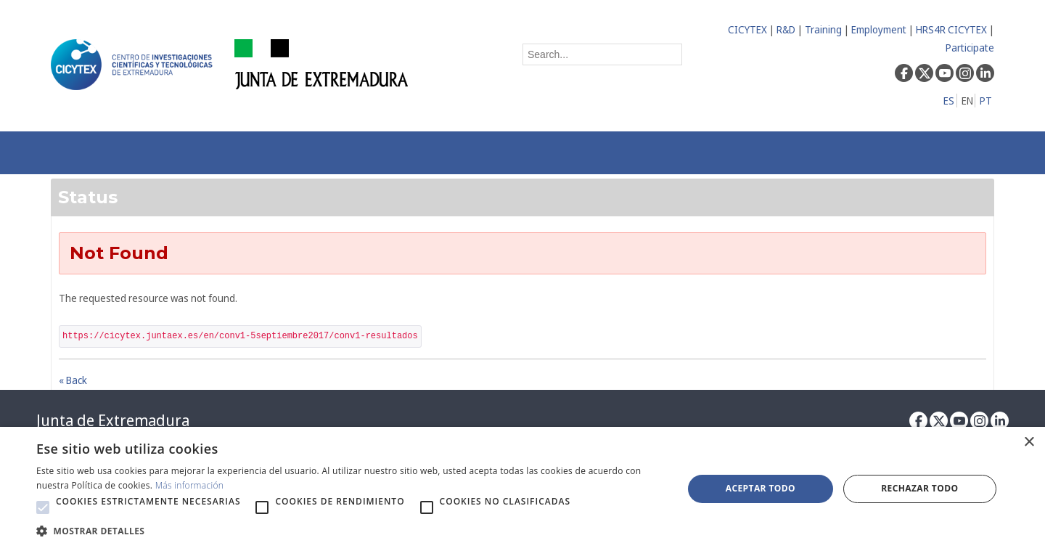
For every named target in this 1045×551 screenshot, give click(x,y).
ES (948, 100)
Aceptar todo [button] (760, 488)
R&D (785, 29)
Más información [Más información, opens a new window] (189, 485)
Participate (970, 47)
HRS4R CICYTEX (951, 29)
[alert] (522, 489)
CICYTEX (747, 29)
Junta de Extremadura (112, 420)
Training (823, 29)
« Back (73, 380)
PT (986, 100)
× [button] (1028, 442)
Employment (878, 29)
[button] (42, 507)
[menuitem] (258, 152)
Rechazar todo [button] (919, 488)
